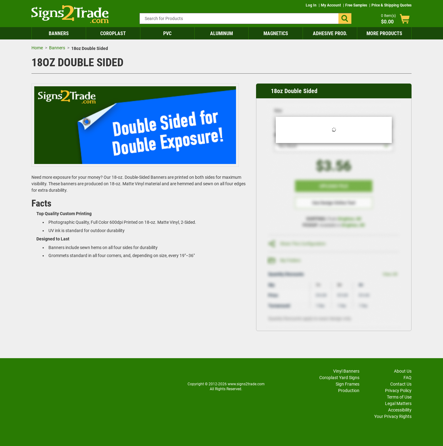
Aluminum (221, 33)
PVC (167, 33)
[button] (344, 18)
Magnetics (275, 33)
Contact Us (401, 384)
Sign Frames (347, 384)
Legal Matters (398, 403)
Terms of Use (399, 397)
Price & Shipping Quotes (391, 5)
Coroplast (113, 33)
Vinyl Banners (346, 371)
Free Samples (356, 5)
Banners (59, 33)
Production (348, 390)
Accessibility (400, 409)
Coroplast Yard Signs (339, 377)
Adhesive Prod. (330, 33)
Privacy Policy (398, 390)
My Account (331, 5)
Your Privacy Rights (393, 416)
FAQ (408, 377)
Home (37, 47)
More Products (384, 33)
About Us (403, 371)
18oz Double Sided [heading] (294, 91)
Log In (311, 5)
